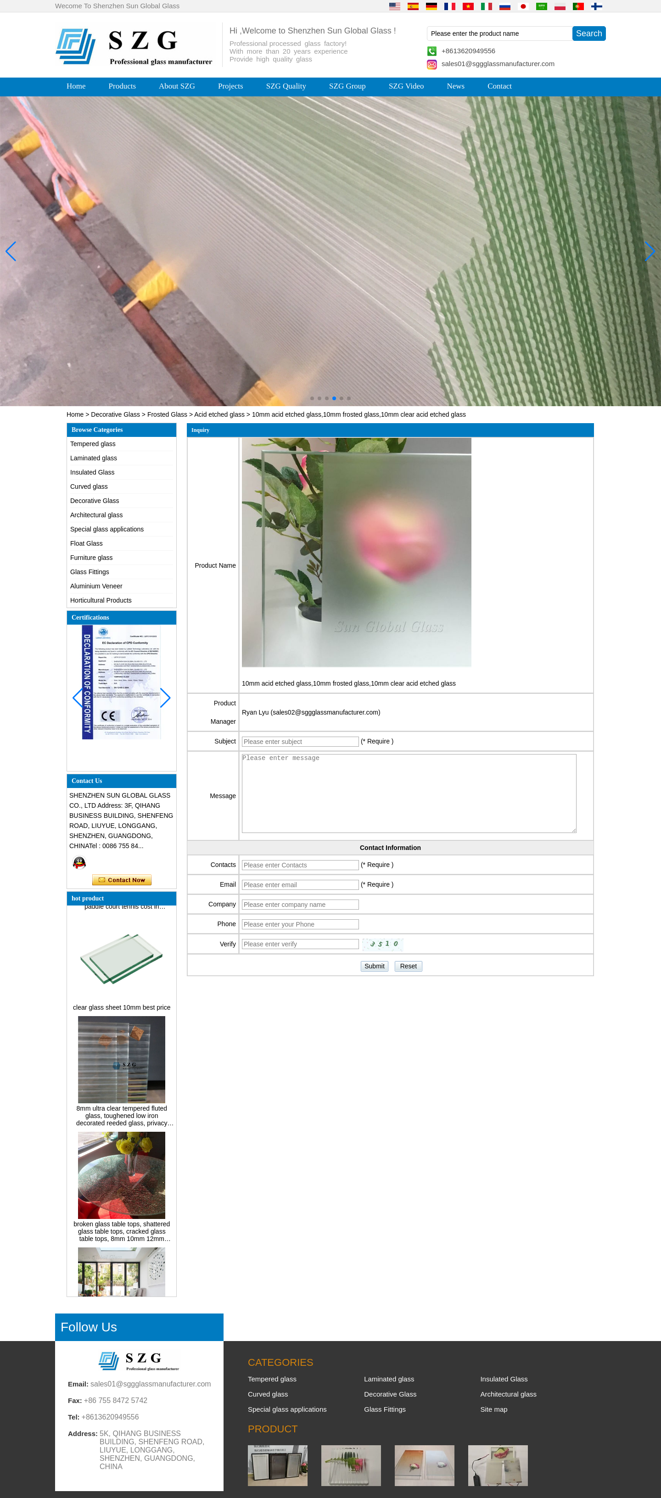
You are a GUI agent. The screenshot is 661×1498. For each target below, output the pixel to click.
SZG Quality (286, 86)
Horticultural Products (101, 600)
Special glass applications (107, 529)
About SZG (177, 86)
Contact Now (121, 880)
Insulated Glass (92, 472)
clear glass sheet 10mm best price (121, 1011)
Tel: (74, 1417)
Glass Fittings (89, 572)
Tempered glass (93, 443)
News (456, 86)
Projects (230, 86)
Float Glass (86, 543)
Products (122, 86)
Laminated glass (93, 458)
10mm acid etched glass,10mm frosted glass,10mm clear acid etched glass (349, 683)
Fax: (75, 1400)
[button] (312, 398)
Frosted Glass (167, 414)
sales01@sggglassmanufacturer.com (498, 63)
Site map (493, 1409)
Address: (83, 1433)
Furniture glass (91, 557)
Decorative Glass (115, 414)
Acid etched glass (219, 414)
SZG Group (347, 86)
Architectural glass (96, 515)
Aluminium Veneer (96, 586)
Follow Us (89, 1327)
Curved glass (89, 486)
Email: (78, 1384)
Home (76, 86)
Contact (499, 86)
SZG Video (406, 86)
